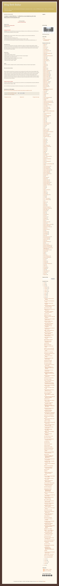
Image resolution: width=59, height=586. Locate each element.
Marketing (44, 204)
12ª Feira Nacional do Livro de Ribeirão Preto (48, 370)
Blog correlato (45, 85)
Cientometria (45, 98)
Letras (44, 188)
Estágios (44, 151)
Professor (44, 240)
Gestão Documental (46, 171)
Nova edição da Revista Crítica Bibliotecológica (48, 358)
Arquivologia (45, 59)
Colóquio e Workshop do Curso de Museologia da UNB (49, 425)
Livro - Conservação (46, 198)
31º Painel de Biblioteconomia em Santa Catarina (49, 365)
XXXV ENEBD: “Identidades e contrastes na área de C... (48, 312)
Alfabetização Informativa (47, 53)
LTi (43, 200)
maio (45, 297)
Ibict (44, 176)
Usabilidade (45, 268)
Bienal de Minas (46, 454)
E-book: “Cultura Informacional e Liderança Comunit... (49, 381)
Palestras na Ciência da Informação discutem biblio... (49, 386)
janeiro (45, 563)
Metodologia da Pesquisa (47, 208)
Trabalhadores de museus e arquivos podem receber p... (49, 319)
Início (44, 38)
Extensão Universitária (46, 158)
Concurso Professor (46, 108)
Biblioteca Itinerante (46, 74)
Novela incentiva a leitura (48, 307)
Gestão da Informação (46, 166)
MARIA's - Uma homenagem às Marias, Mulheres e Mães (49, 531)
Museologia (45, 210)
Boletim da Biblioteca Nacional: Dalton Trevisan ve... (49, 335)
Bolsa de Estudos (45, 86)
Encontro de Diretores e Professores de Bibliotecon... (49, 376)
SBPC (44, 253)
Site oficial (45, 258)
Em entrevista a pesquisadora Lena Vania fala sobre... (49, 354)
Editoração (45, 140)
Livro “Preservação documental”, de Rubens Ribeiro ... (49, 495)
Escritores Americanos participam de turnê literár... (49, 545)
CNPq (44, 99)
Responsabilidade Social (46, 249)
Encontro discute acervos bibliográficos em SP (48, 341)
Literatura (44, 193)
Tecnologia (45, 262)
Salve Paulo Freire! (47, 442)
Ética (44, 152)
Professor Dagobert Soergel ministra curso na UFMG (49, 476)
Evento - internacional (46, 156)
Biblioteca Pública (46, 76)
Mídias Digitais (45, 209)
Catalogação (45, 93)
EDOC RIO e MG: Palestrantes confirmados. (48, 542)
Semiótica (44, 254)
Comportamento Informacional (47, 102)
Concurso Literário (46, 107)
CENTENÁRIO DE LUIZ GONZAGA (48, 326)
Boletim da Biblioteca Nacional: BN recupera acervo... (49, 423)
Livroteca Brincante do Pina (48, 557)
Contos (44, 114)
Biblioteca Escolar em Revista (48, 465)
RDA (44, 242)
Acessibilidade (45, 49)
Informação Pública (46, 183)
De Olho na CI (45, 129)
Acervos (44, 48)
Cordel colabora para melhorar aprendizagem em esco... (48, 324)
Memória (44, 205)
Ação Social (45, 47)
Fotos (10, 94)
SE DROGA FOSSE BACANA (48, 448)
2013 (44, 284)
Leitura (44, 187)
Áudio (44, 63)
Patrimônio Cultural (46, 221)
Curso (9, 94)
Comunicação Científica (46, 104)
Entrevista (44, 147)
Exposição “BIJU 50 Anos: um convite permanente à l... (48, 514)
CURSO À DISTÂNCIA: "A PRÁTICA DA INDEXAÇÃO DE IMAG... (49, 368)
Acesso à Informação (46, 50)
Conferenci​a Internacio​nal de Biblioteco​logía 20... (48, 481)
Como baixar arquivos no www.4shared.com (47, 40)
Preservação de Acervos (46, 236)
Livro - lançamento (46, 199)
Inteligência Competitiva (47, 184)
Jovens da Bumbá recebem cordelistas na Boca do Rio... (48, 533)
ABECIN (44, 44)
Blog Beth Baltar (12, 4)
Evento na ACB (46, 313)
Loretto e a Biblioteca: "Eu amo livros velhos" (48, 479)
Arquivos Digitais (46, 60)
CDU (44, 96)
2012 (44, 285)
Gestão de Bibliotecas (46, 168)
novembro (46, 288)
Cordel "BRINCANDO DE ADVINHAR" (48, 430)
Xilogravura (45, 274)
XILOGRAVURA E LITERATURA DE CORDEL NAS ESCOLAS (49, 413)
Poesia (44, 230)
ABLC (44, 45)
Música (44, 213)
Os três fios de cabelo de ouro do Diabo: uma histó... (49, 501)
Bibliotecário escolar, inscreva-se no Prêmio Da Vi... (49, 309)
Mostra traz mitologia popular (48, 555)
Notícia (44, 215)
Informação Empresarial (46, 182)
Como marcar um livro (47, 536)
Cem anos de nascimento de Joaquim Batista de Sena (48, 467)
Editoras (44, 141)
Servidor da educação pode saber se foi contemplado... (49, 459)
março (45, 560)
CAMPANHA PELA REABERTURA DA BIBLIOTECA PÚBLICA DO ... (49, 548)
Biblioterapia (45, 84)
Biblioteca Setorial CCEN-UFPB (49, 348)
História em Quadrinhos (46, 173)
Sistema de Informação (46, 257)
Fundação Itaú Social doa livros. (49, 377)
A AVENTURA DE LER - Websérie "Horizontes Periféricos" (49, 306)
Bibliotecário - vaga (46, 81)
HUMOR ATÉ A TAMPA (48, 361)
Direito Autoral (45, 135)
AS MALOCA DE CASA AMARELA (48, 434)
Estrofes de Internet (47, 445)
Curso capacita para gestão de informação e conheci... (48, 403)
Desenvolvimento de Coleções (47, 131)
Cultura (44, 121)
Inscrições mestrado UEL (48, 486)
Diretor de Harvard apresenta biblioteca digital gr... (48, 333)
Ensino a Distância (46, 145)
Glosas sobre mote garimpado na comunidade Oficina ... (49, 439)
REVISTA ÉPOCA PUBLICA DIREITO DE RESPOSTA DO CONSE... (49, 373)
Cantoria (44, 91)
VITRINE (45, 550)
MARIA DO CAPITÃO (47, 315)
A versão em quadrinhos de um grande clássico (48, 427)
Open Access (45, 219)
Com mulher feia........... (47, 441)
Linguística (45, 192)
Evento (44, 155)
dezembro (45, 287)
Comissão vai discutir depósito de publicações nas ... (49, 512)
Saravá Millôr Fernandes (47, 379)
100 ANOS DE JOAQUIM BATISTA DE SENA (48, 411)
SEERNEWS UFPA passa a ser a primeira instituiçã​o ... (49, 506)
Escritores (44, 150)
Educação (44, 142)
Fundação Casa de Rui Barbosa (47, 163)
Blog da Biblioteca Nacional (48, 339)
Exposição (44, 157)
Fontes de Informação (46, 161)
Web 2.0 (44, 273)
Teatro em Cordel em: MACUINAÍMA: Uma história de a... (49, 394)
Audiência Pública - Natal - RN (48, 554)
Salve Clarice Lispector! (47, 437)
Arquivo (44, 58)
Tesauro (44, 264)
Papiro (44, 220)
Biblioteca (44, 69)
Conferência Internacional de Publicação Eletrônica (48, 473)
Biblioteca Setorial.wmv (47, 344)
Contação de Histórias (46, 113)
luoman (37, 581)
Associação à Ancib (47, 543)
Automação (45, 65)
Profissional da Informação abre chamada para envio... (49, 408)
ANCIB (44, 54)
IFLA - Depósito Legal (47, 499)
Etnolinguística (45, 153)
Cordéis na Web (45, 116)
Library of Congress (46, 189)
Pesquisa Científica (46, 225)
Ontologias (45, 218)
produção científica (46, 239)
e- (43, 137)
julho (45, 294)
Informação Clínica (46, 179)
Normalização (45, 214)
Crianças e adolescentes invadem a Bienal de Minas (49, 401)
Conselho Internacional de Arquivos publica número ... (49, 552)
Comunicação (45, 103)
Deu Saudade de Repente (47, 363)
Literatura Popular (46, 194)
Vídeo (44, 269)
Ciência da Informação (46, 97)
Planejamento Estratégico (47, 226)
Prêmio (44, 235)
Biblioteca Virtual (46, 79)
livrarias (44, 195)
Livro (44, 197)
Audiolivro (45, 64)
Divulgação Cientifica (46, 136)
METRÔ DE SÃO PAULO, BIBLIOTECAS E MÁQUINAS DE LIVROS (49, 406)
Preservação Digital (46, 237)
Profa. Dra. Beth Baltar (47, 570)
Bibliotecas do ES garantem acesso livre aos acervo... (49, 419)
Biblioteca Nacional (46, 75)
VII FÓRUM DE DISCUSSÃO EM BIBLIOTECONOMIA (49, 397)
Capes (44, 92)
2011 (44, 565)
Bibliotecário (45, 80)
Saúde (44, 252)
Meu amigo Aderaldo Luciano (48, 436)
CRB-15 (44, 119)
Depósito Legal (45, 130)
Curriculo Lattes (45, 124)
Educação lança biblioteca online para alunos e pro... (49, 538)
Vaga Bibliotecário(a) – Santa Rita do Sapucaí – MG (49, 461)
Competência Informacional (47, 101)
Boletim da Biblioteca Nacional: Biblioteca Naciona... (49, 497)
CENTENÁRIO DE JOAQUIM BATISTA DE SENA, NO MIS (49, 383)
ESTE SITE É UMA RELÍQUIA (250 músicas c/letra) (49, 503)
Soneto (44, 259)
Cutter (44, 126)
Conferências (45, 109)
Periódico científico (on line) (47, 224)
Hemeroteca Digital (46, 172)
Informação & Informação (48, 360)
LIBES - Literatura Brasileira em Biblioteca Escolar (49, 331)
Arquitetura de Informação (47, 55)
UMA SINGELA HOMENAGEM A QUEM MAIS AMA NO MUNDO (49, 526)
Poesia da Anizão (46, 469)
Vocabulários (45, 272)
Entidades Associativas (46, 146)
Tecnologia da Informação (47, 263)
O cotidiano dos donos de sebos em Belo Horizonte (49, 328)
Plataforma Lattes (45, 229)
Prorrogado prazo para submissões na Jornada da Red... (49, 521)
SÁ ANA (45, 474)
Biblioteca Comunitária (46, 70)
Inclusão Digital (45, 177)
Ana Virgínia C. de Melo (48, 569)
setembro (45, 291)
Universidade (45, 267)
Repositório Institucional (47, 246)
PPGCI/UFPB (45, 234)
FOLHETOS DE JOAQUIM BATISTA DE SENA (48, 524)
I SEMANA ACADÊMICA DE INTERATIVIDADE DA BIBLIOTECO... (48, 456)
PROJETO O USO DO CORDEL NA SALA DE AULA (49, 452)
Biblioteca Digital (46, 71)
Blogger (44, 581)
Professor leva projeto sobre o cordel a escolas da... (48, 321)
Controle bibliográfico (46, 115)
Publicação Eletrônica (46, 241)
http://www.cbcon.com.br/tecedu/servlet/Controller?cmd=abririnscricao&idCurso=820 (18, 90)
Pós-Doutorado (45, 231)
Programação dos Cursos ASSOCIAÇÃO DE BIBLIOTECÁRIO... (47, 490)
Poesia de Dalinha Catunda (48, 534)
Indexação (13, 94)
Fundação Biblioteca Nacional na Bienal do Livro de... (49, 390)
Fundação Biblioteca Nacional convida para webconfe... (48, 485)
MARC (44, 203)
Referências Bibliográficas (47, 245)
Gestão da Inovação (46, 167)
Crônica (44, 120)
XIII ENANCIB (46, 343)
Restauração (45, 251)
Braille (44, 87)
